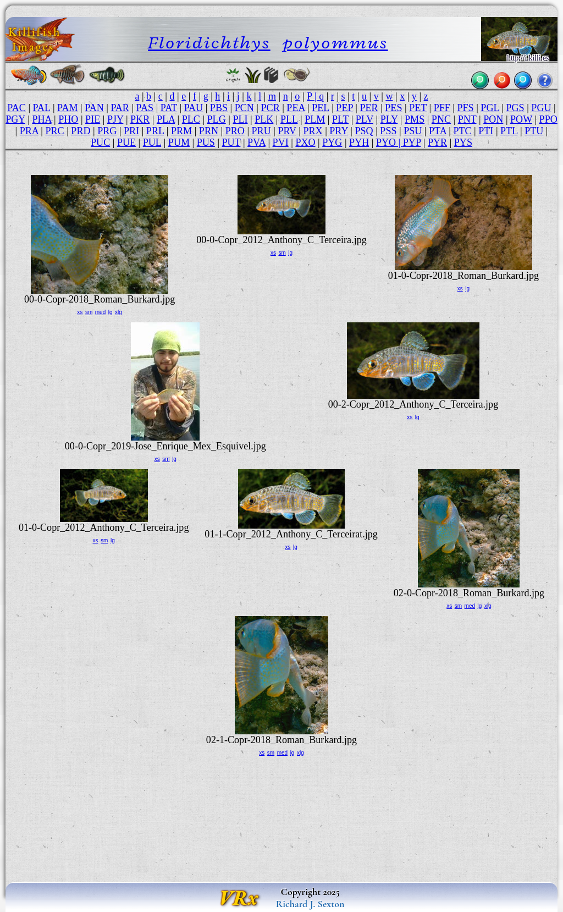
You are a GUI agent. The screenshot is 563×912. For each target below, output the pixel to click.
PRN (208, 130)
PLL (288, 119)
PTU (534, 130)
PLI (240, 119)
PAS (145, 107)
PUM (179, 142)
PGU (541, 107)
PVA (256, 142)
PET (418, 107)
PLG (216, 119)
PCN (244, 107)
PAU (193, 107)
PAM (67, 107)
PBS (219, 107)
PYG (332, 142)
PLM (315, 119)
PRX (312, 130)
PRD (80, 130)
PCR (270, 107)
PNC (441, 119)
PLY (389, 119)
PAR (120, 107)
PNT (467, 119)
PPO (548, 119)
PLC (191, 119)
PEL (320, 107)
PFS (465, 107)
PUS (206, 142)
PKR (140, 119)
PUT (231, 142)
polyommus (335, 42)
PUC (100, 142)
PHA (41, 119)
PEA (295, 107)
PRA (29, 130)
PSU (413, 130)
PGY (15, 119)
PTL (508, 130)
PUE (126, 142)
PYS (463, 142)
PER (369, 107)
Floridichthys (209, 42)
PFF (442, 107)
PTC (462, 130)
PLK (264, 119)
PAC (16, 107)
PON (493, 119)
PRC (55, 130)
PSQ (364, 130)
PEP (344, 107)
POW (521, 119)
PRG (107, 130)
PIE (92, 119)
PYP (412, 142)
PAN (94, 107)
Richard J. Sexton (310, 904)
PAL (42, 107)
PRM (181, 130)
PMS (414, 119)
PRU (261, 130)
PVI (281, 142)
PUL (152, 142)
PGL (490, 107)
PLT (340, 119)
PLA (166, 119)
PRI (131, 130)
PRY (338, 130)
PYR (437, 142)
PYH (359, 142)
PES (393, 107)
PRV (287, 130)
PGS (515, 107)
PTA (437, 130)
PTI (485, 130)
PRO (235, 130)
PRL (155, 130)
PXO (305, 142)
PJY (115, 119)
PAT (169, 107)
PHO (68, 119)
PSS (388, 130)
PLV (364, 119)
